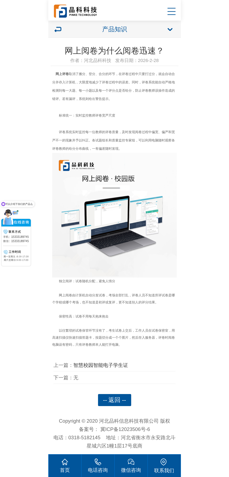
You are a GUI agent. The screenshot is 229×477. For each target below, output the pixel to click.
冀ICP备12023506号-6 (125, 429)
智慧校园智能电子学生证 (100, 365)
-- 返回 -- (114, 400)
